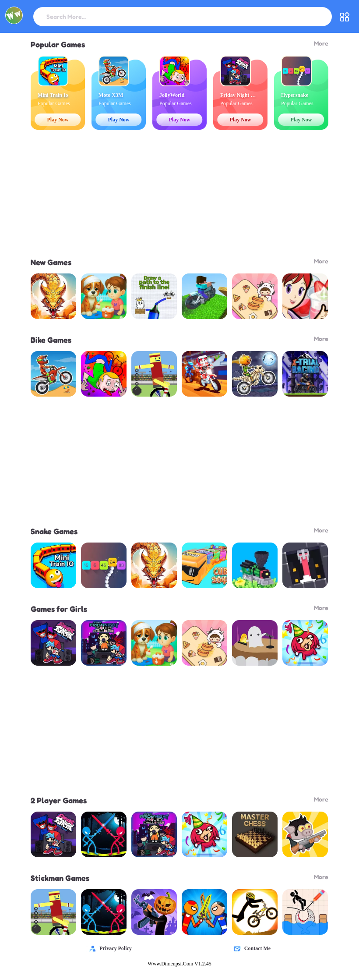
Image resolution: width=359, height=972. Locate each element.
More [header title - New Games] (321, 261)
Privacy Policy (108, 948)
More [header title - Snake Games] (321, 530)
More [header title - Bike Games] (321, 338)
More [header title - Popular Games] (321, 43)
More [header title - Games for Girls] (321, 607)
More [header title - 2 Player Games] (321, 799)
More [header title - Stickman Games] (321, 876)
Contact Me (250, 948)
